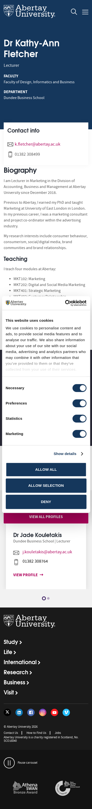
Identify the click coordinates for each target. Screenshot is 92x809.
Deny (46, 502)
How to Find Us (36, 733)
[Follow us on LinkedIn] (19, 712)
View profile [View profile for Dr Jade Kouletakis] (24, 574)
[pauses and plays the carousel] (9, 762)
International (20, 661)
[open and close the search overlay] (74, 13)
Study (11, 641)
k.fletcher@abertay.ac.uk (37, 144)
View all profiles (46, 516)
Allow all (46, 469)
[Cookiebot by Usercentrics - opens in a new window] (65, 303)
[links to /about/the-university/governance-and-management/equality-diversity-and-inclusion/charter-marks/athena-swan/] (25, 788)
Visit (9, 692)
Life (8, 651)
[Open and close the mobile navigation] (85, 12)
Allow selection (46, 485)
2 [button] (48, 598)
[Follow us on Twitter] (7, 712)
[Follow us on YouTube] (54, 712)
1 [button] (44, 598)
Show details (65, 454)
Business (14, 682)
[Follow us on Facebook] (31, 712)
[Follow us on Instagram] (42, 712)
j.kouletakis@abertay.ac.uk (45, 552)
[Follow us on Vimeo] (66, 712)
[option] (46, 560)
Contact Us (11, 733)
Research (16, 672)
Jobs (58, 733)
